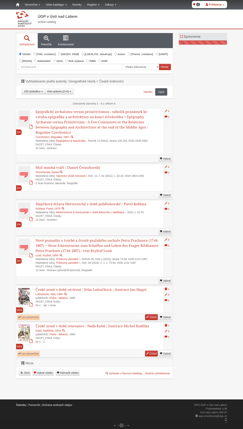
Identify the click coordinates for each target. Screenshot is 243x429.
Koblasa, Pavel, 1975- (48, 208)
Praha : (54, 297)
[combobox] (70, 67)
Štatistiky (21, 404)
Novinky (77, 4)
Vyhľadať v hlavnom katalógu (125, 373)
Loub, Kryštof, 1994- (47, 255)
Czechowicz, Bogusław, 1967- (53, 137)
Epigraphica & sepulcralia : (71, 140)
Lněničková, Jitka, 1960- (50, 294)
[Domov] (17, 4)
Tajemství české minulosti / (71, 175)
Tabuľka (147, 91)
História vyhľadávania (157, 373)
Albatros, (64, 297)
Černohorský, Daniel (47, 172)
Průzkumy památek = (68, 259)
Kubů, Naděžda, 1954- (48, 330)
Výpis (161, 91)
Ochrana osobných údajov (57, 404)
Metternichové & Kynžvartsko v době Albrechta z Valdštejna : (91, 212)
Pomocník (34, 404)
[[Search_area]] (140, 67)
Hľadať (165, 66)
